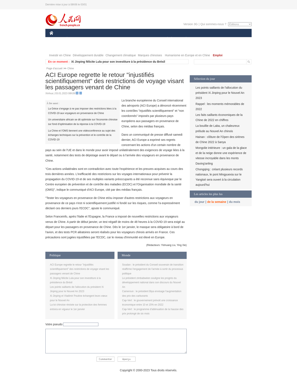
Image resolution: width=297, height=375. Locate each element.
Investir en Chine (60, 55)
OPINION (237, 39)
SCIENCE (129, 39)
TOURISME (218, 39)
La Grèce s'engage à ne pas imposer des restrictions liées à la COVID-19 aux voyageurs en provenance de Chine (82, 111)
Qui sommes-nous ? (213, 24)
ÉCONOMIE (74, 39)
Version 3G (190, 24)
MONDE (93, 39)
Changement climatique (121, 55)
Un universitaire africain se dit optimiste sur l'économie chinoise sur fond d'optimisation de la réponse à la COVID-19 (82, 122)
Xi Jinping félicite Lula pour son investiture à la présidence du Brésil (118, 61)
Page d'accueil (54, 68)
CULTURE (147, 39)
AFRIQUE (111, 39)
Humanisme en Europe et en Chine (187, 55)
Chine (70, 68)
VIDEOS (74, 47)
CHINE (57, 39)
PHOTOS (58, 47)
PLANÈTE (184, 39)
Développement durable (88, 55)
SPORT (200, 39)
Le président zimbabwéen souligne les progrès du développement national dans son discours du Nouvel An (151, 282)
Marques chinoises (150, 55)
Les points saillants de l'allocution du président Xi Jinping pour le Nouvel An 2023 (220, 93)
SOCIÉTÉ (165, 39)
